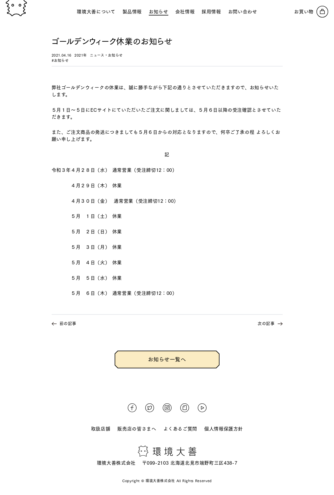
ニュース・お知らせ (106, 55)
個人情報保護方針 (223, 428)
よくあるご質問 (180, 428)
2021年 (80, 55)
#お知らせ (60, 60)
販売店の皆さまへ (136, 428)
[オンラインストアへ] (311, 12)
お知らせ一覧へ (167, 359)
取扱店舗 (101, 428)
